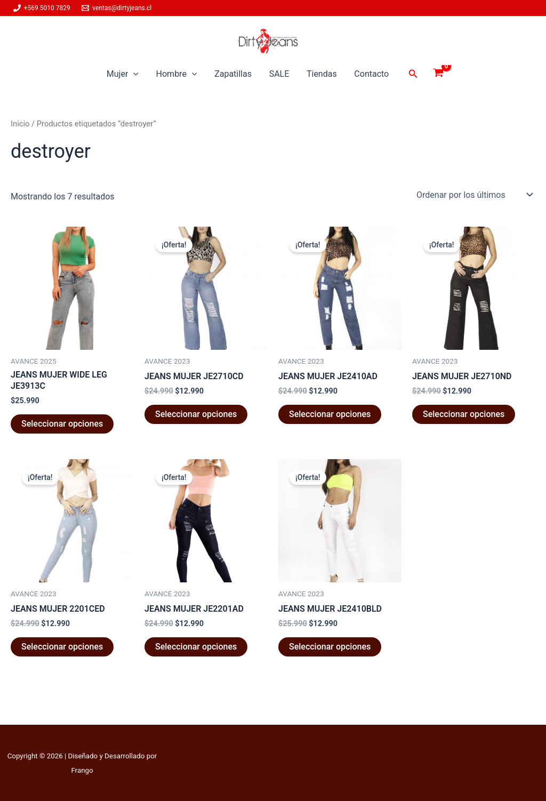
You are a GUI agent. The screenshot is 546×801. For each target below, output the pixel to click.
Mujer (123, 74)
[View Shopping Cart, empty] (437, 74)
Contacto (371, 74)
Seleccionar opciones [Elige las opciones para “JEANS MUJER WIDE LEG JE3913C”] (62, 424)
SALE (279, 74)
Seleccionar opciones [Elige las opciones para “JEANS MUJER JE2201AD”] (196, 647)
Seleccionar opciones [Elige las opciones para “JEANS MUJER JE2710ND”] (463, 414)
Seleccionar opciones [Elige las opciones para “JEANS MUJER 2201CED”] (62, 647)
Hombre (177, 74)
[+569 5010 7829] (42, 8)
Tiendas (321, 74)
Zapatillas (233, 74)
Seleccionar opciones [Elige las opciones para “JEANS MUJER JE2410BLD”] (330, 647)
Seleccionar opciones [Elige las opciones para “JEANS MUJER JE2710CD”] (196, 414)
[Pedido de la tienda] (473, 194)
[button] (134, 74)
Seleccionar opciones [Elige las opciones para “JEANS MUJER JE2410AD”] (330, 414)
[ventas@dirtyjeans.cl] (116, 8)
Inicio (20, 124)
